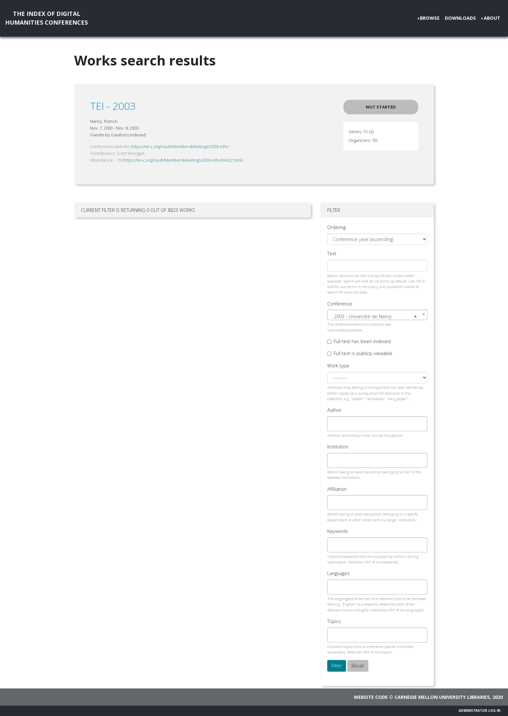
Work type (338, 366)
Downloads (460, 18)
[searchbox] (335, 423)
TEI (365, 131)
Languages (338, 573)
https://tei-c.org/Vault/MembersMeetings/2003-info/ (180, 146)
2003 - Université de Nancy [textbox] (375, 316)
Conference (339, 304)
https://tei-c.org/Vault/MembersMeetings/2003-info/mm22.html (182, 160)
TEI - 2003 (113, 106)
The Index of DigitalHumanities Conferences (46, 18)
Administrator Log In (479, 710)
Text (331, 253)
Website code (371, 697)
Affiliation (337, 489)
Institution (337, 447)
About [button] (492, 18)
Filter (336, 666)
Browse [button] (430, 18)
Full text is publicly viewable (363, 353)
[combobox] (377, 315)
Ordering (336, 227)
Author (334, 410)
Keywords (337, 531)
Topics (334, 621)
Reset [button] (358, 666)
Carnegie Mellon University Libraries (442, 697)
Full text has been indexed (362, 341)
